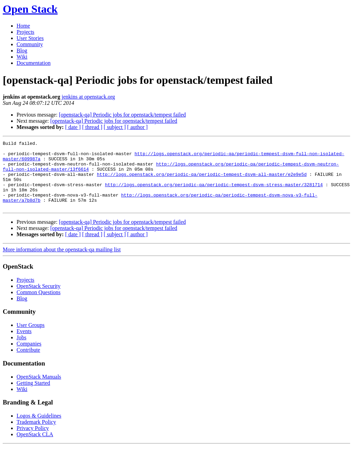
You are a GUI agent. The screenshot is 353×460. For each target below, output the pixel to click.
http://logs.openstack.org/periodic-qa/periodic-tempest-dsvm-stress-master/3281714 (214, 194)
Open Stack (30, 9)
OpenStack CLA (35, 448)
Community (30, 44)
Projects (25, 32)
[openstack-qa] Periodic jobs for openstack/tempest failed (122, 115)
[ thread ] (92, 127)
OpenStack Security (39, 299)
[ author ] (137, 127)
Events (24, 345)
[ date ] (73, 127)
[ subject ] (115, 127)
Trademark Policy (36, 435)
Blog (22, 50)
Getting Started (33, 396)
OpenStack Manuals (39, 390)
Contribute (28, 363)
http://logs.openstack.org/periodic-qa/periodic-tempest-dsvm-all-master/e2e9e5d (201, 181)
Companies (29, 357)
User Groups (30, 338)
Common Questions (39, 306)
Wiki (22, 57)
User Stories (30, 38)
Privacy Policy (33, 441)
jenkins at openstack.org (88, 97)
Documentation (34, 63)
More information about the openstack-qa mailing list (62, 263)
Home (23, 26)
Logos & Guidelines (39, 429)
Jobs (21, 351)
